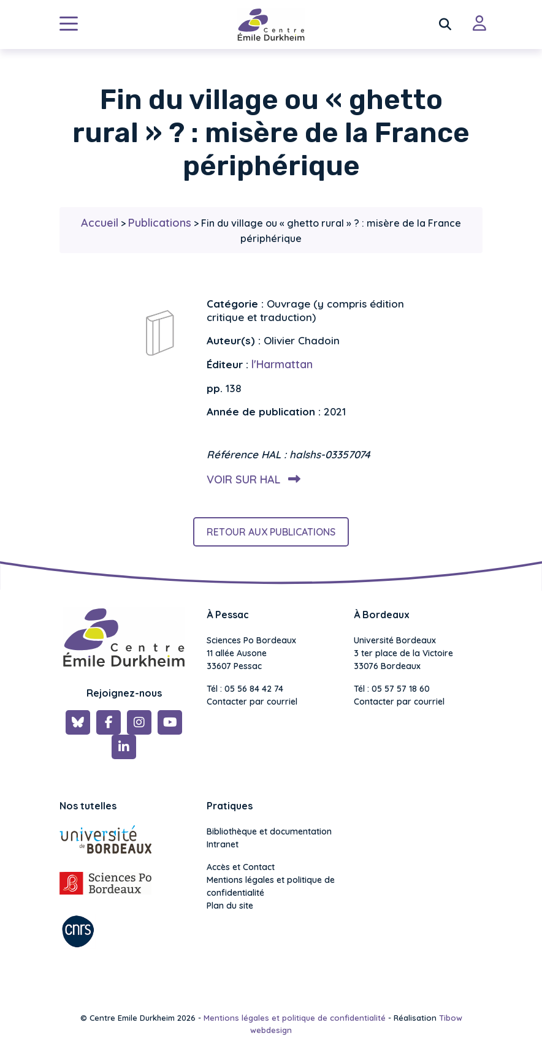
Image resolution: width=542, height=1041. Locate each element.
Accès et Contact (241, 867)
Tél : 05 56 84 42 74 (245, 688)
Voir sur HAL (251, 479)
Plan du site (230, 905)
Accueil (99, 223)
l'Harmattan (282, 364)
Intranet (223, 844)
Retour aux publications (271, 532)
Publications (159, 223)
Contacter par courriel (252, 701)
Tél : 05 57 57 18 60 (392, 688)
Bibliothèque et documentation (269, 831)
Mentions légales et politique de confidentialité (271, 886)
